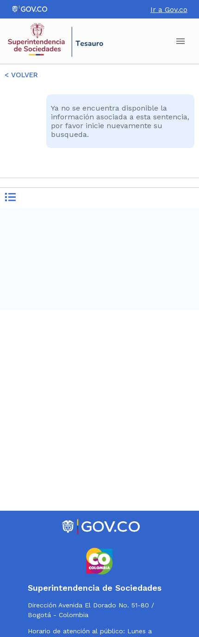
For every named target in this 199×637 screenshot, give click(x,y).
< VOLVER (21, 75)
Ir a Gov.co (168, 9)
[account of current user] (180, 41)
